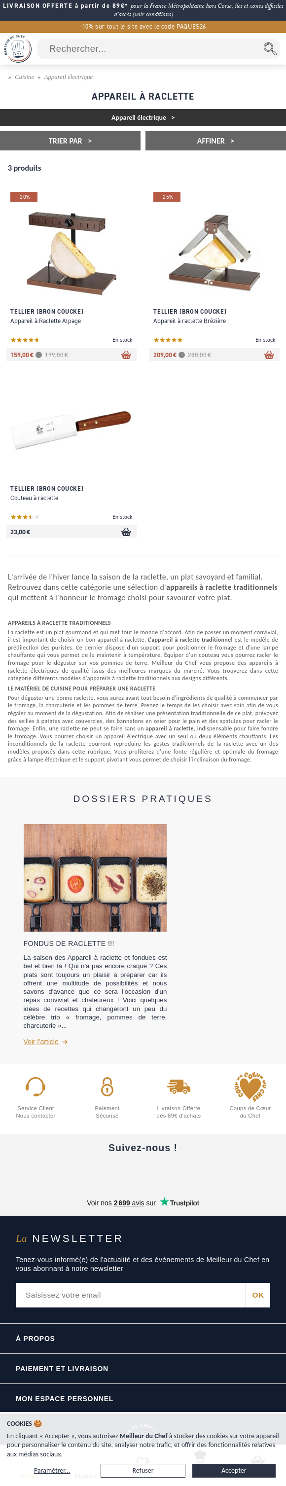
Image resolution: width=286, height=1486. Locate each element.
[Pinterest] (226, 1172)
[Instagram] (143, 1172)
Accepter (234, 1470)
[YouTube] (101, 1172)
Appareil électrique (68, 76)
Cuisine (24, 76)
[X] (184, 1172)
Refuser (142, 1470)
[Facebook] (60, 1172)
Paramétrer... (52, 1470)
